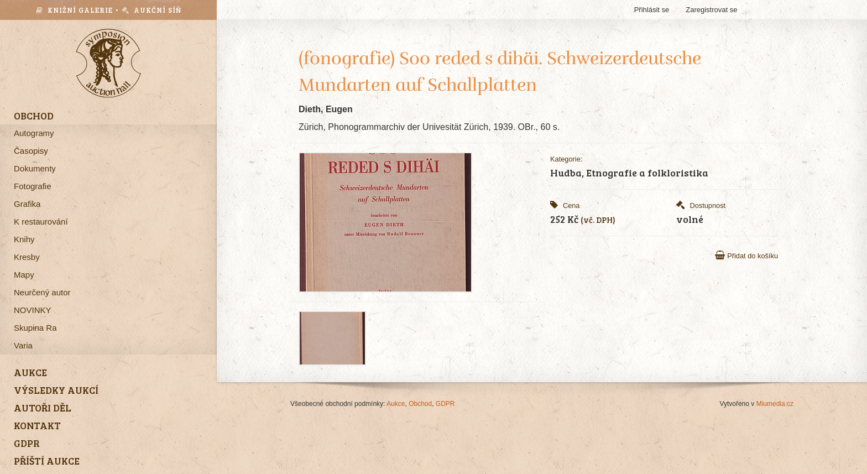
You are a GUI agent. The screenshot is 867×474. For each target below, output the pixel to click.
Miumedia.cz (774, 404)
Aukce (396, 404)
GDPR (445, 404)
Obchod (420, 404)
